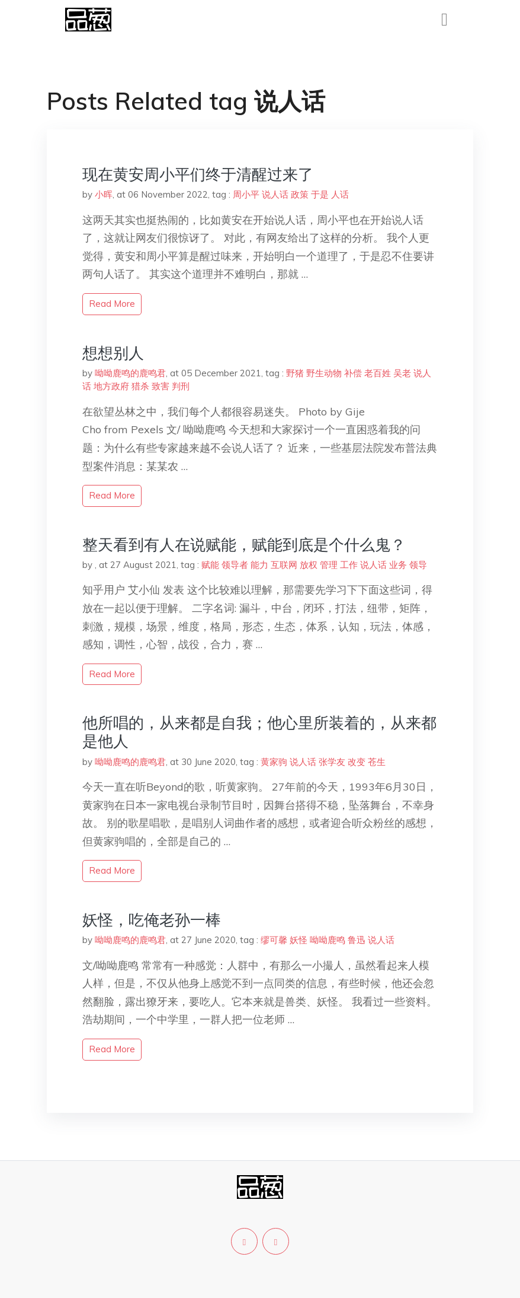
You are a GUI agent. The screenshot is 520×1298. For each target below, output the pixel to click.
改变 (356, 761)
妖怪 (298, 939)
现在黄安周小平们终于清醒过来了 (197, 174)
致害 (160, 386)
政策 (300, 194)
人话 (340, 194)
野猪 (295, 373)
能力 (259, 564)
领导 (418, 564)
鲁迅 (356, 939)
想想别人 (113, 353)
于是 (320, 194)
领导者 (235, 564)
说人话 (275, 194)
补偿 (353, 373)
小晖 (104, 194)
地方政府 (111, 386)
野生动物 (324, 373)
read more (112, 303)
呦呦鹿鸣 (327, 939)
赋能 (210, 564)
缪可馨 (274, 939)
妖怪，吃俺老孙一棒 (151, 919)
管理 (329, 564)
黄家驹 (274, 761)
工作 (349, 564)
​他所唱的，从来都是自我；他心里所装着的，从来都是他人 (259, 732)
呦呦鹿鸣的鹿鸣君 (130, 373)
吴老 (402, 373)
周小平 (246, 194)
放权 (308, 564)
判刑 (181, 386)
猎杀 (140, 386)
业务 (398, 564)
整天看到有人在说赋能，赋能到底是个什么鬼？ (244, 544)
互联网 (284, 564)
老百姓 (377, 373)
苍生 (377, 761)
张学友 (332, 761)
